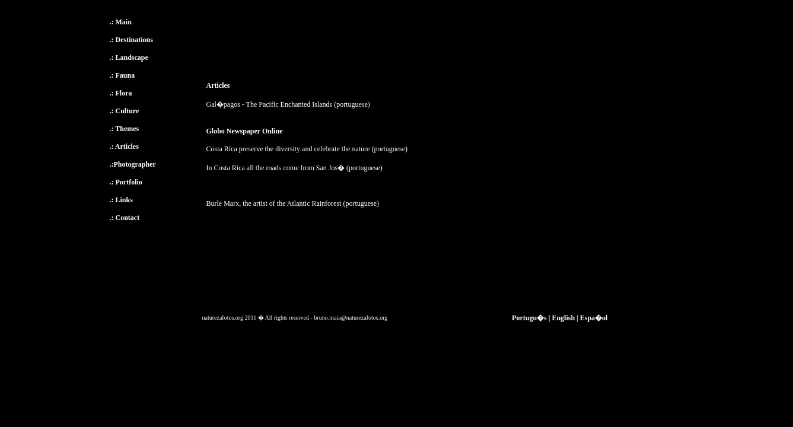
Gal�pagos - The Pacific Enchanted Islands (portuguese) (288, 104)
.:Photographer (133, 164)
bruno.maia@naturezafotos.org (350, 317)
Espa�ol (594, 318)
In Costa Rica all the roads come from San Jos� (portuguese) (294, 168)
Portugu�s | (531, 318)
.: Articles (124, 146)
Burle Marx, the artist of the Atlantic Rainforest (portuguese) (293, 203)
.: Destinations (131, 40)
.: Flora (121, 93)
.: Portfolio (126, 182)
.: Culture (124, 111)
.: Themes (124, 129)
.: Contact (125, 218)
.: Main (121, 22)
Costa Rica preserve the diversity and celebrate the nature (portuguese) (307, 149)
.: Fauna (122, 75)
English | (565, 318)
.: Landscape (129, 57)
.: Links (121, 200)
